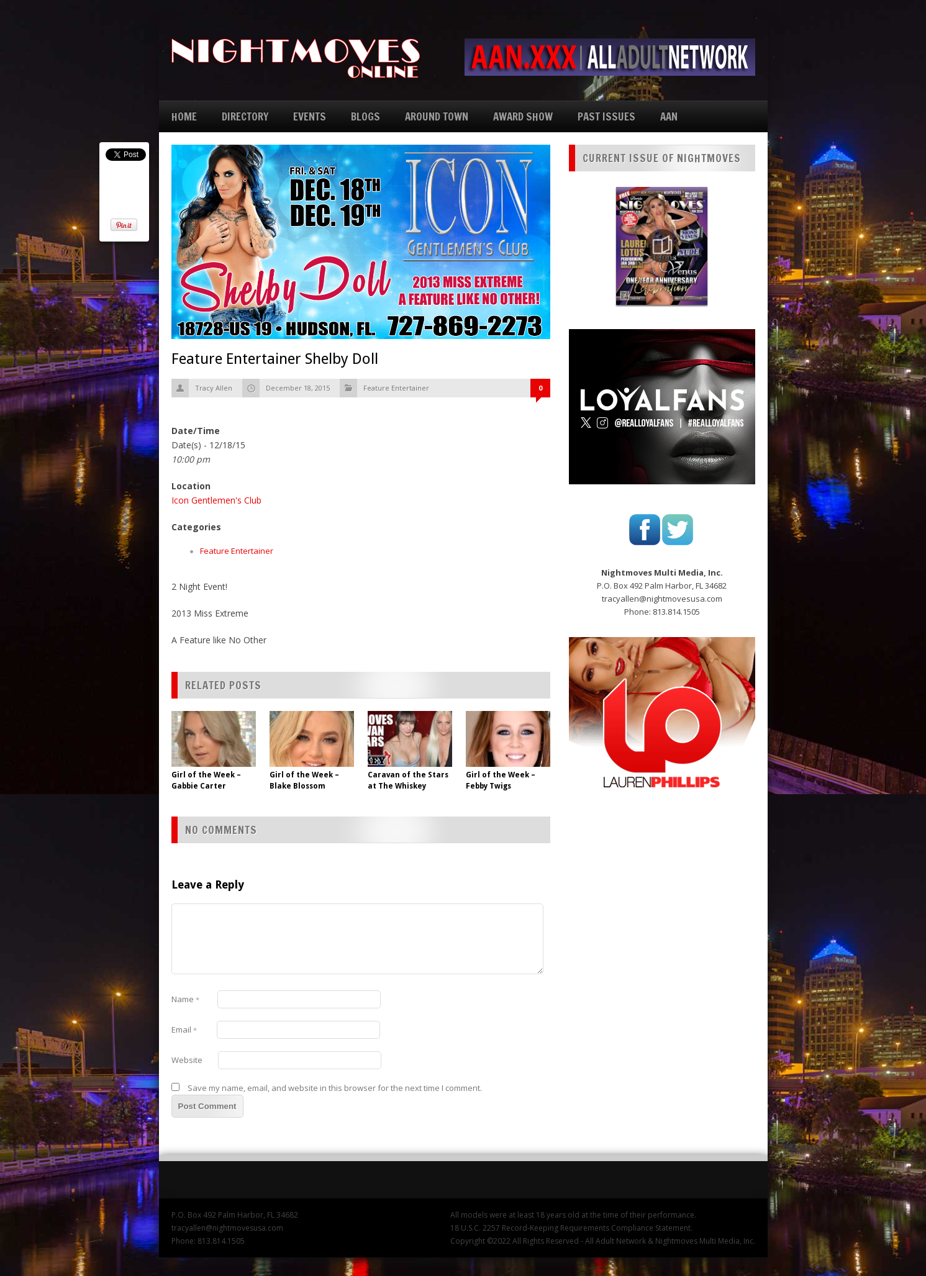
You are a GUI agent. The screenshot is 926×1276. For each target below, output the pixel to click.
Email (184, 1029)
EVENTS (309, 116)
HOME (184, 116)
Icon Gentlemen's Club (216, 500)
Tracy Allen (213, 387)
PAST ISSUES (606, 116)
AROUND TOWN (436, 116)
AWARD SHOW (523, 116)
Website (186, 1060)
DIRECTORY (245, 116)
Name (185, 999)
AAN (669, 116)
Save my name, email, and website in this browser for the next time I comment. (335, 1087)
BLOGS (365, 116)
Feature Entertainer (396, 387)
